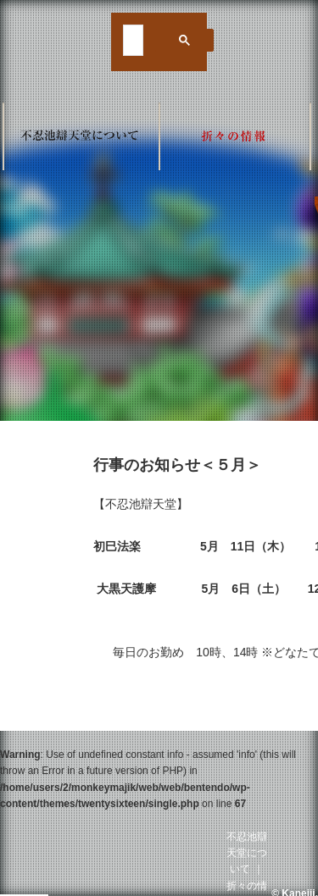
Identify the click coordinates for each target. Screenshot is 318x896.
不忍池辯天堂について (246, 853)
